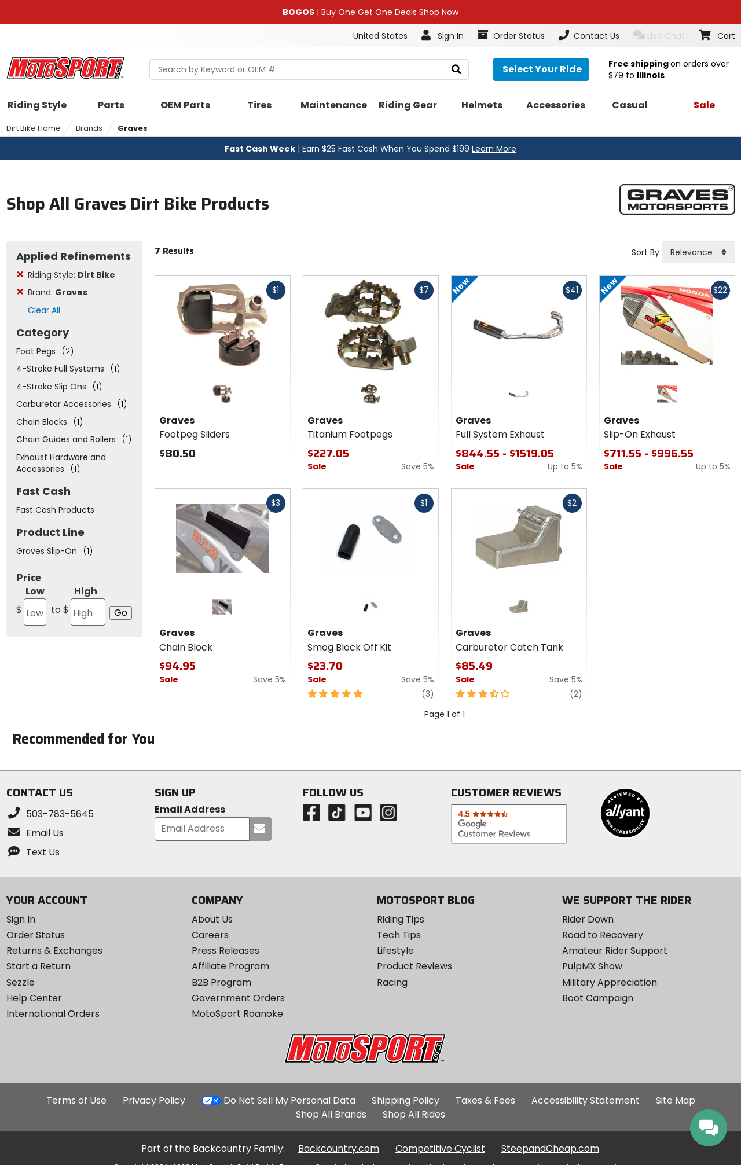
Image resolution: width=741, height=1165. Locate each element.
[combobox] (698, 252)
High (77, 605)
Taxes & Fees (485, 1100)
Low (31, 605)
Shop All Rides (414, 1114)
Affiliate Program (230, 966)
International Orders (53, 1013)
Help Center (34, 998)
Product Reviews (414, 966)
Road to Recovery (602, 935)
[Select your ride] (541, 69)
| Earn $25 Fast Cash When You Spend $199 (370, 149)
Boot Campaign (597, 998)
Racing (392, 982)
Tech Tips (399, 935)
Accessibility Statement (585, 1100)
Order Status (35, 935)
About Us (212, 919)
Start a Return (38, 966)
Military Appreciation (609, 982)
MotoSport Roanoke (237, 1013)
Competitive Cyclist (440, 1148)
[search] (456, 69)
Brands (89, 128)
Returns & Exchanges (54, 950)
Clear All (44, 310)
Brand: (57, 292)
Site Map (675, 1100)
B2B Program (221, 982)
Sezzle (20, 982)
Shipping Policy (405, 1100)
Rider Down (588, 919)
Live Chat (659, 36)
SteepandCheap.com (550, 1148)
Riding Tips (400, 919)
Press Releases (225, 950)
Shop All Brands (331, 1114)
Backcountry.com (338, 1148)
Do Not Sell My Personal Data (289, 1101)
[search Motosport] (309, 69)
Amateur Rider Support (614, 950)
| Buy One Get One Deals (370, 12)
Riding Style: (71, 275)
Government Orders (238, 998)
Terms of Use (76, 1100)
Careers (210, 935)
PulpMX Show (592, 966)
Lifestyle (395, 950)
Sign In (20, 919)
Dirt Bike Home (33, 128)
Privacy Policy (154, 1100)
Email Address (190, 810)
